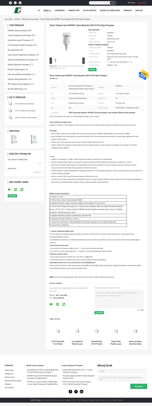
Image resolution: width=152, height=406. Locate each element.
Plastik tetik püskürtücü (18, 79)
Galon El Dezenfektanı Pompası (21, 60)
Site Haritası (9, 388)
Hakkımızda (60, 10)
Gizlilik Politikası (36, 400)
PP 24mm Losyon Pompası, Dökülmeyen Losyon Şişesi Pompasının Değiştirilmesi (42, 383)
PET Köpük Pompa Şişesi (18, 84)
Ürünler (17, 19)
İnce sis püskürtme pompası (20, 74)
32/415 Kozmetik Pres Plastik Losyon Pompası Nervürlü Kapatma (58, 342)
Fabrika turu (74, 10)
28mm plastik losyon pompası (83, 277)
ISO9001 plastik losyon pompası (104, 277)
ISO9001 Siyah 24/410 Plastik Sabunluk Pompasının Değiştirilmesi (42, 377)
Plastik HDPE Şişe (15, 89)
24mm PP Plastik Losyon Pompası (26, 117)
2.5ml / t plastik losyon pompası (25, 111)
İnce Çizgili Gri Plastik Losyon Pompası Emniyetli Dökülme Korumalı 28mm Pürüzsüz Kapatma (77, 342)
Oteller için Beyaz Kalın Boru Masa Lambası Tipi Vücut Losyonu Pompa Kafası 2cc (135, 342)
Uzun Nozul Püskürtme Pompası (21, 55)
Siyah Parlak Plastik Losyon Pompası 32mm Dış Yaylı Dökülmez (116, 342)
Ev (39, 10)
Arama (113, 3)
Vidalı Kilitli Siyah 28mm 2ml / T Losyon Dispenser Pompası (78, 371)
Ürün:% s (47, 10)
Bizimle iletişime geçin (110, 10)
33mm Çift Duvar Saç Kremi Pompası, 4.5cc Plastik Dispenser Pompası (77, 383)
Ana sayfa (8, 19)
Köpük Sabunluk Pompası (18, 64)
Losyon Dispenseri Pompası (19, 35)
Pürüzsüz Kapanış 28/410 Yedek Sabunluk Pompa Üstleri (79, 377)
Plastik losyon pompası (30, 19)
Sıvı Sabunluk (13, 50)
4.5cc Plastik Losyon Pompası (24, 104)
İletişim (92, 69)
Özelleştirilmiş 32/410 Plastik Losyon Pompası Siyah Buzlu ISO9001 (96, 342)
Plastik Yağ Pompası (16, 69)
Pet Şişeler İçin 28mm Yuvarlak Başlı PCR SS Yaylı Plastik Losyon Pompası (42, 371)
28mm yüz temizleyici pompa (64, 277)
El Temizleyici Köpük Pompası (20, 45)
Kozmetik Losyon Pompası (19, 40)
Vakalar (139, 10)
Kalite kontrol (90, 10)
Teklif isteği (131, 3)
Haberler (127, 10)
